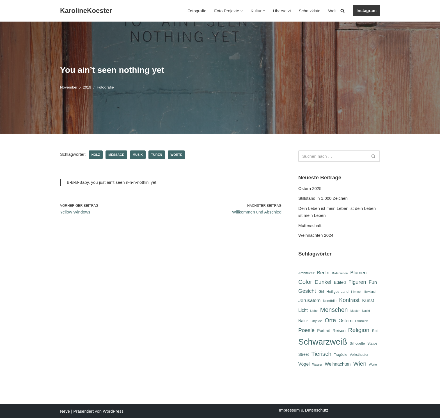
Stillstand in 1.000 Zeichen (323, 198)
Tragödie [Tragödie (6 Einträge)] (340, 355)
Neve (65, 411)
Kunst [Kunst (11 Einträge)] (368, 300)
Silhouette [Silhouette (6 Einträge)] (357, 343)
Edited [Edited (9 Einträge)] (340, 282)
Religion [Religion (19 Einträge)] (359, 330)
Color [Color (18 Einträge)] (305, 281)
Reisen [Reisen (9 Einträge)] (339, 330)
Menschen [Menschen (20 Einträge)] (334, 309)
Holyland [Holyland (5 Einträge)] (369, 291)
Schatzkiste (309, 10)
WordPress (113, 411)
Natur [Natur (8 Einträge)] (303, 321)
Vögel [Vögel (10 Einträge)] (304, 364)
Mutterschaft (310, 225)
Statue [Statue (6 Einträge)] (372, 343)
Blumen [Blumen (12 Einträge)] (358, 272)
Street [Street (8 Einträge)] (303, 354)
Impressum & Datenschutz (303, 410)
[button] (241, 11)
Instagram (366, 10)
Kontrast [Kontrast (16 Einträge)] (349, 300)
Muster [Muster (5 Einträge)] (355, 310)
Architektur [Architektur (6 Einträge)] (306, 273)
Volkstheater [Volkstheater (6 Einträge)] (359, 355)
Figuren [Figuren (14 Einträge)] (357, 282)
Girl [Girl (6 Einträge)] (321, 292)
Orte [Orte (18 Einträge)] (330, 320)
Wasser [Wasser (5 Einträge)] (317, 364)
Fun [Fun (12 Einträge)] (373, 282)
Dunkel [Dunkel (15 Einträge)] (323, 282)
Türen (156, 154)
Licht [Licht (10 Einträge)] (303, 310)
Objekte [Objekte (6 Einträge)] (316, 321)
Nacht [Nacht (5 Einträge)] (366, 310)
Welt (332, 10)
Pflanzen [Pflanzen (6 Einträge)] (361, 321)
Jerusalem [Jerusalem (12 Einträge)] (309, 300)
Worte (176, 154)
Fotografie (197, 10)
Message (116, 154)
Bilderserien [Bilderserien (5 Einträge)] (340, 273)
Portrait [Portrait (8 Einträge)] (323, 330)
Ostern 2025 (310, 188)
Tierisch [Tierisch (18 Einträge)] (321, 353)
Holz (95, 154)
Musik (138, 154)
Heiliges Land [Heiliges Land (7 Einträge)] (337, 291)
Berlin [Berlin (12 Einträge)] (323, 272)
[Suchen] (342, 11)
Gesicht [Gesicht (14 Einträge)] (307, 291)
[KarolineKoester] (86, 11)
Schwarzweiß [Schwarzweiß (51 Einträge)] (322, 341)
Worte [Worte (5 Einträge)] (373, 364)
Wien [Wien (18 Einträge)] (359, 363)
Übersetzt (282, 10)
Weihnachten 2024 (315, 235)
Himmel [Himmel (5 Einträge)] (356, 291)
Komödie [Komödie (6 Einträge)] (330, 301)
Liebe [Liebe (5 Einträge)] (314, 310)
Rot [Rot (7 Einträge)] (375, 331)
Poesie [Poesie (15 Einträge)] (306, 330)
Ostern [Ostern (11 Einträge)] (345, 320)
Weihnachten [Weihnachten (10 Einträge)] (338, 364)
